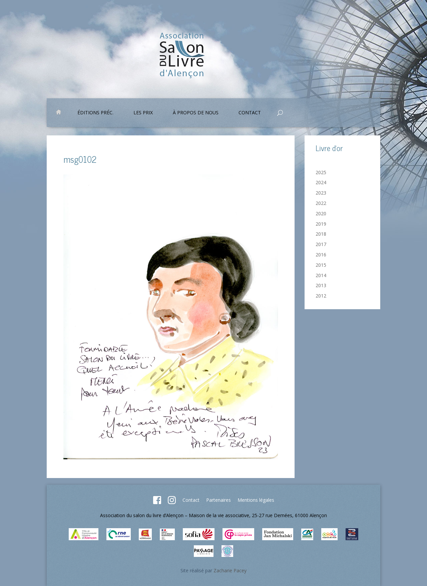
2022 (321, 203)
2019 (321, 224)
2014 (321, 275)
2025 (321, 172)
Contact (250, 113)
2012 (321, 295)
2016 (321, 254)
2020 (321, 213)
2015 (321, 265)
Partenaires (218, 500)
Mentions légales (256, 500)
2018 (321, 234)
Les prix (143, 113)
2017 (321, 244)
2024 (321, 182)
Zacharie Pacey (230, 570)
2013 (321, 285)
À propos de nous (196, 113)
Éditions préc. (95, 113)
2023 (321, 193)
